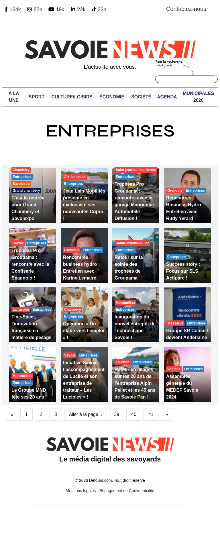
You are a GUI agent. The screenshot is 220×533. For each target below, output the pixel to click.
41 (151, 414)
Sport (36, 96)
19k (60, 9)
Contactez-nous (186, 9)
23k (102, 9)
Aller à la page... (85, 414)
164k (15, 9)
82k (38, 9)
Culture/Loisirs (72, 96)
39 (116, 414)
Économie (111, 96)
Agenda (167, 96)
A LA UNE (14, 97)
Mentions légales (81, 490)
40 (133, 414)
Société (141, 96)
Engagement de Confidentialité (126, 490)
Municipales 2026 (198, 97)
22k (81, 9)
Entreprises (110, 130)
